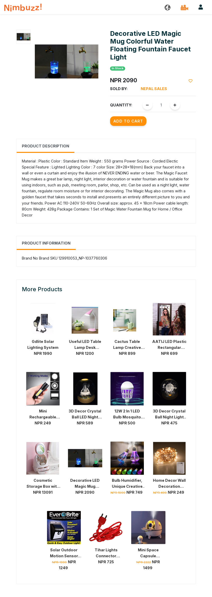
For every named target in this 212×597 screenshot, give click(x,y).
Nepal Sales (154, 88)
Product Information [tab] (46, 243)
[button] (167, 7)
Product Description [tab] (45, 146)
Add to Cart (128, 121)
